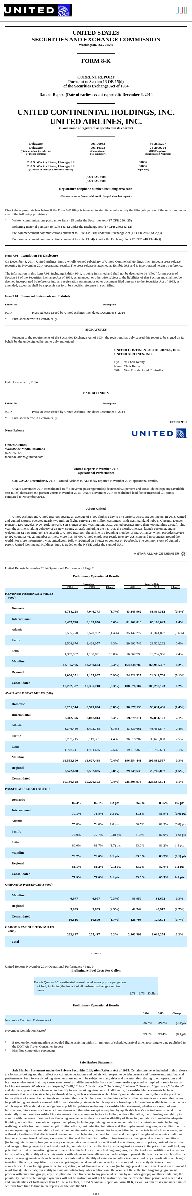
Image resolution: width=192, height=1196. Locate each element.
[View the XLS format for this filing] (186, 11)
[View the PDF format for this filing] (182, 11)
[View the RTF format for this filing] (178, 11)
